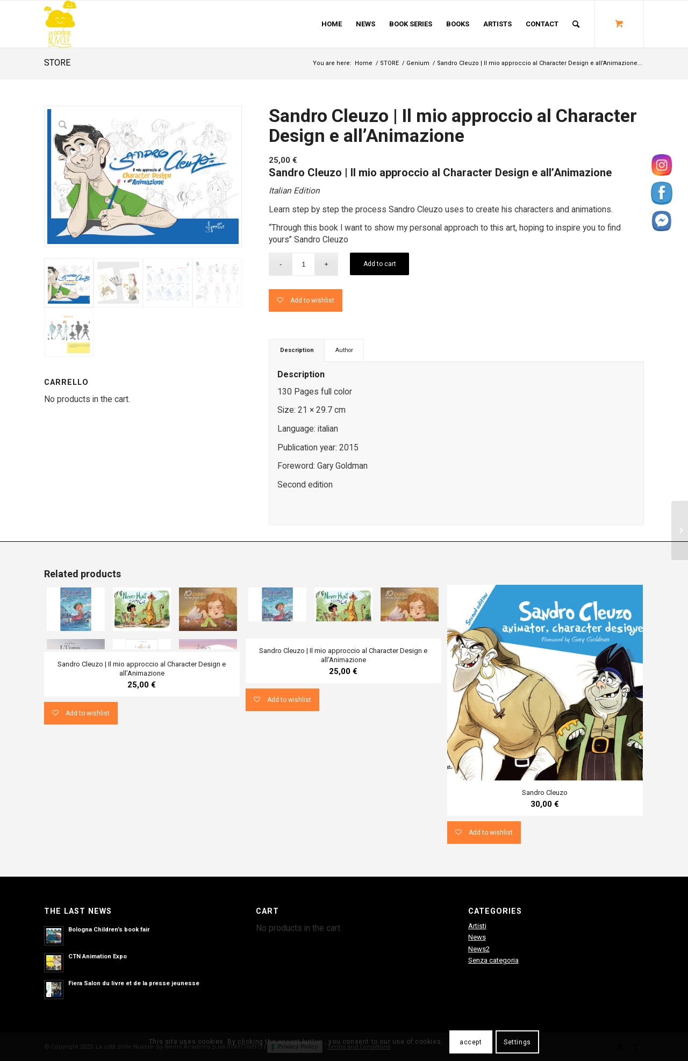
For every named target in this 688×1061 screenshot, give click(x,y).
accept (471, 1042)
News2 (479, 949)
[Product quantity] (303, 264)
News (477, 937)
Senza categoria (493, 960)
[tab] (297, 350)
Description (297, 350)
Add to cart (379, 264)
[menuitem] (331, 24)
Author (344, 350)
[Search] (575, 24)
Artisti (477, 926)
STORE (57, 63)
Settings (517, 1042)
